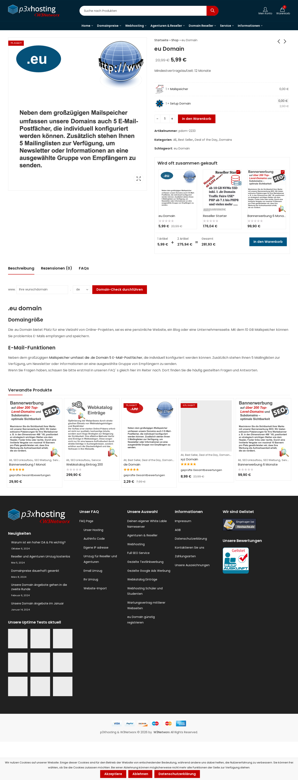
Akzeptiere (113, 774)
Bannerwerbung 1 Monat (27, 464)
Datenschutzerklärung (191, 539)
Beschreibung (21, 268)
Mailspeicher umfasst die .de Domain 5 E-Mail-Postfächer (95, 357)
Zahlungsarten (185, 556)
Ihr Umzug (91, 579)
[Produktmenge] (164, 119)
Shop (175, 40)
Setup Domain (180, 103)
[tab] (21, 268)
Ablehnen (140, 774)
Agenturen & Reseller (142, 535)
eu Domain (182, 148)
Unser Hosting (93, 530)
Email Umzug (93, 571)
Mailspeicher (179, 89)
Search (213, 11)
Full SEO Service (138, 553)
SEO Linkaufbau (23, 460)
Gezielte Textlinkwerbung (145, 562)
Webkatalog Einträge (142, 579)
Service (57, 460)
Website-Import (95, 588)
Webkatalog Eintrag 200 (84, 464)
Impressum (183, 521)
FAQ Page (86, 521)
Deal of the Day (206, 140)
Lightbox (138, 178)
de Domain (132, 464)
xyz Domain (189, 459)
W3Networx (162, 732)
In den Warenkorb (196, 119)
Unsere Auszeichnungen (192, 565)
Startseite (161, 40)
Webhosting (136, 544)
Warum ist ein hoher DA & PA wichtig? (38, 542)
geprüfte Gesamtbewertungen (29, 475)
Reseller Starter (215, 216)
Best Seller (185, 140)
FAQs (84, 268)
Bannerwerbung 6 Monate (267, 216)
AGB (178, 530)
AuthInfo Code (94, 539)
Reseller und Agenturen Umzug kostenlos (40, 556)
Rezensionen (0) (56, 268)
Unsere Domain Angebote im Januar (37, 603)
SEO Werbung (42, 460)
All (174, 140)
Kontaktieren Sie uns (189, 547)
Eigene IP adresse (96, 547)
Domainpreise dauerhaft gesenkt (35, 571)
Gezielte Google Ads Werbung (148, 571)
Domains (225, 140)
